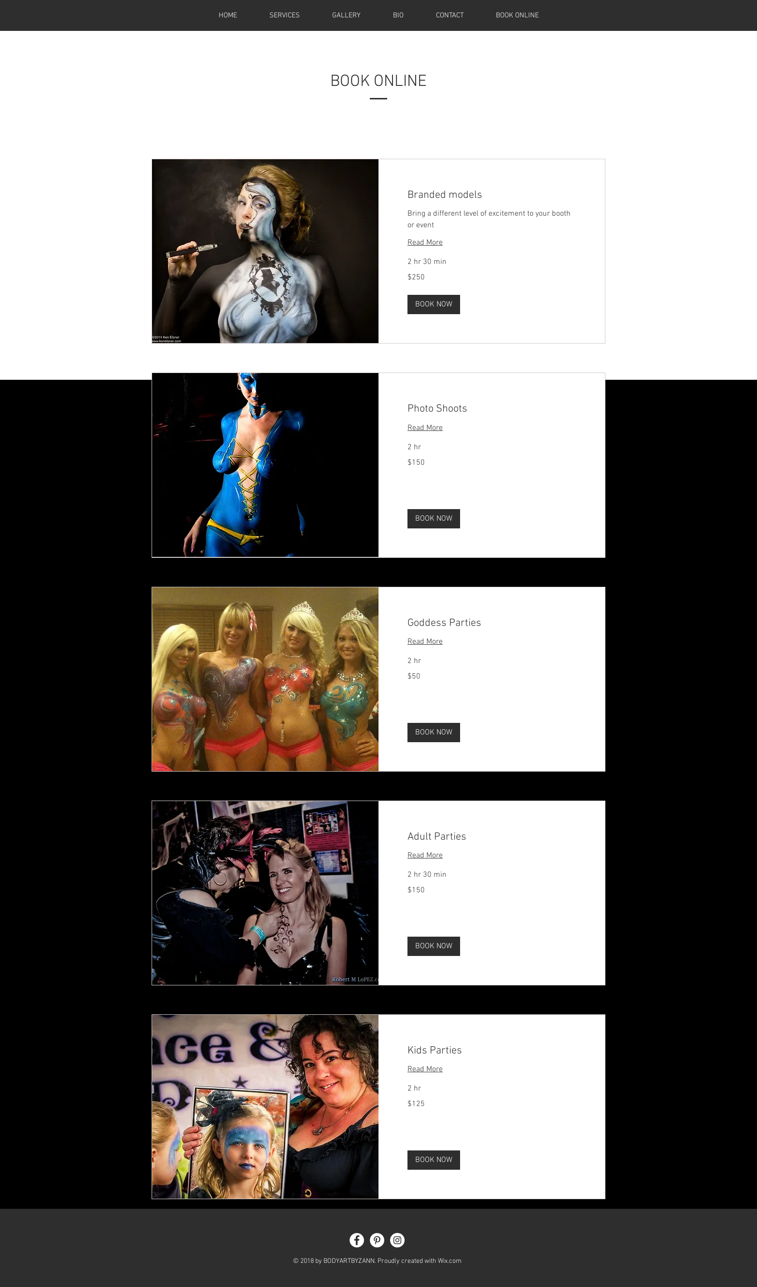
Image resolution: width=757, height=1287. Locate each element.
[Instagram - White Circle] (397, 1240)
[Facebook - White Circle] (357, 1240)
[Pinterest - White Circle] (377, 1240)
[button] (433, 304)
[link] (491, 195)
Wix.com (450, 1261)
